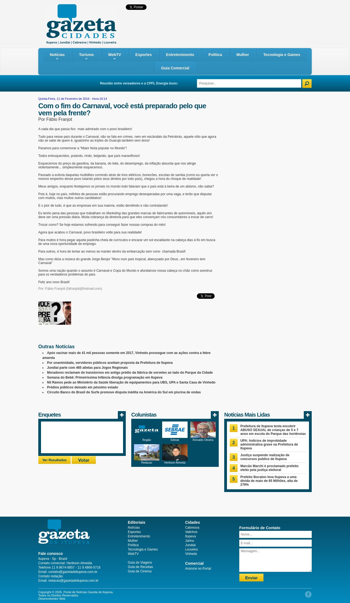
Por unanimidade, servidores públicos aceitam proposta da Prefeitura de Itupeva (110, 363)
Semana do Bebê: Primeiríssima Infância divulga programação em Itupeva (104, 377)
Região (146, 439)
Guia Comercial (175, 68)
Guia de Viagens (140, 562)
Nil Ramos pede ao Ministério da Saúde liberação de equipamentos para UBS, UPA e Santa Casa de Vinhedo (131, 382)
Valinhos (191, 532)
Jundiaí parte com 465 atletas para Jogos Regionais (87, 368)
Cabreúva (192, 527)
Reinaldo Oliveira (202, 439)
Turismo (86, 56)
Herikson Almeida (175, 462)
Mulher (242, 54)
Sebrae (174, 439)
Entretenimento (180, 54)
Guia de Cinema (140, 571)
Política (215, 54)
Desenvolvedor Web (51, 598)
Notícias (57, 56)
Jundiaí (190, 545)
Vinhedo (191, 554)
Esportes (143, 54)
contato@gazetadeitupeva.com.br (73, 572)
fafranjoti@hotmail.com (84, 289)
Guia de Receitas (140, 567)
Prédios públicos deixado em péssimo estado (82, 387)
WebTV (114, 56)
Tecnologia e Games (281, 54)
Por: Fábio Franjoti (51, 289)
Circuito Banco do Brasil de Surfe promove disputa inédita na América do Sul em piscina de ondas (124, 392)
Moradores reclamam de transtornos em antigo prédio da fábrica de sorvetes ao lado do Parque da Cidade (130, 372)
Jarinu (189, 541)
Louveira (191, 549)
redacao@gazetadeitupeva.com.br (73, 580)
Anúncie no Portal (198, 568)
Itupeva (190, 536)
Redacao (146, 462)
